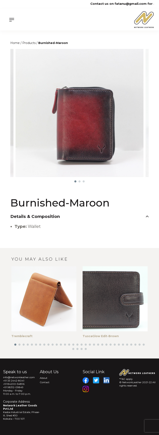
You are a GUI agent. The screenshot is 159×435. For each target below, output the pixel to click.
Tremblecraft (22, 336)
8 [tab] (44, 345)
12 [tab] (61, 345)
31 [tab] (140, 345)
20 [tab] (94, 345)
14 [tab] (69, 345)
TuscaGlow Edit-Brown (101, 336)
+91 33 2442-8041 (13, 380)
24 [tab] (111, 345)
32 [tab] (144, 345)
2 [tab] (79, 181)
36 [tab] (86, 349)
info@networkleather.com (19, 377)
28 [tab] (127, 345)
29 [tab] (131, 345)
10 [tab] (53, 345)
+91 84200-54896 (13, 383)
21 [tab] (98, 345)
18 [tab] (86, 345)
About (43, 377)
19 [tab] (90, 345)
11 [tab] (57, 345)
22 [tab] (102, 345)
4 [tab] (28, 345)
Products (29, 43)
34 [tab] (77, 349)
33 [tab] (73, 349)
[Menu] (23, 20)
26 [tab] (119, 345)
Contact (44, 382)
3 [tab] (84, 181)
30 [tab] (135, 345)
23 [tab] (106, 345)
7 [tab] (40, 345)
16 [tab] (77, 345)
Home (15, 43)
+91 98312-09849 (13, 387)
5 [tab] (32, 345)
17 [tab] (82, 345)
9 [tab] (48, 345)
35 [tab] (82, 349)
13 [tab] (65, 345)
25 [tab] (115, 345)
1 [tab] (75, 181)
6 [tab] (36, 345)
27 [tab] (123, 345)
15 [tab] (73, 345)
